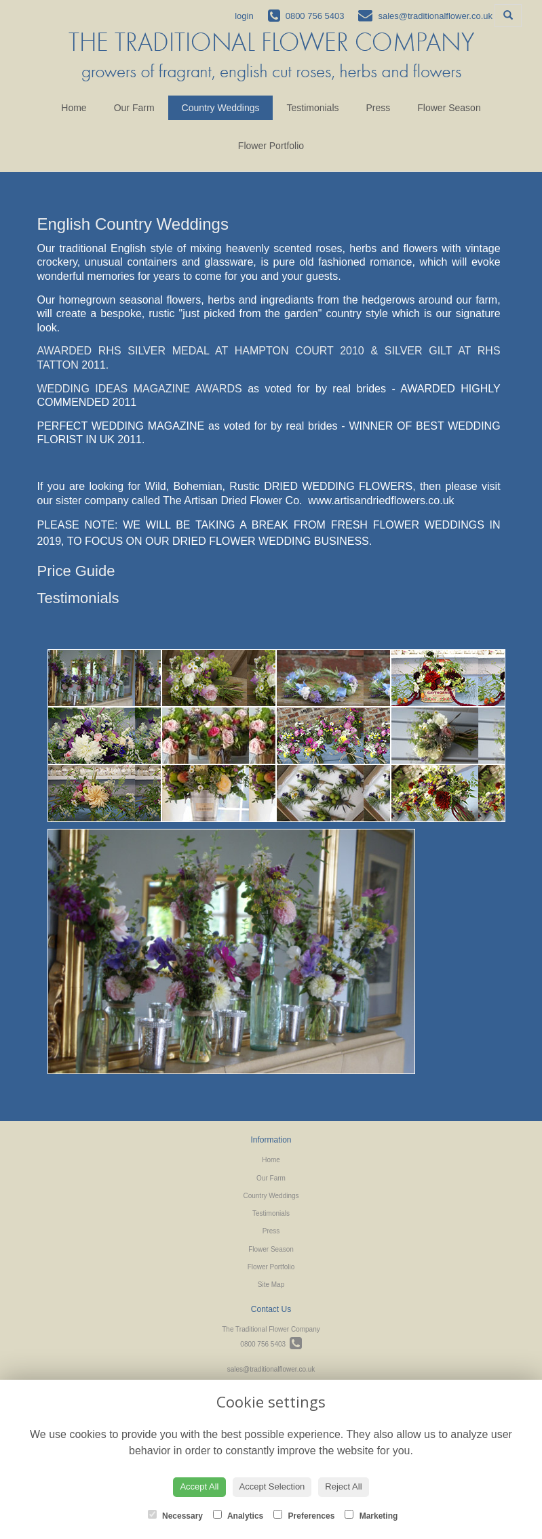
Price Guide (76, 570)
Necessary (175, 1515)
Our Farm (134, 107)
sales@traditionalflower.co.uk (271, 1369)
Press (378, 107)
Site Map (271, 1284)
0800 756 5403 (270, 1344)
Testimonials (312, 107)
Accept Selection (272, 1486)
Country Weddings (221, 107)
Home (73, 107)
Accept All (199, 1486)
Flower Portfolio (271, 145)
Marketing (371, 1515)
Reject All (343, 1486)
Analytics (238, 1515)
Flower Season (448, 107)
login (244, 16)
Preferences (303, 1515)
